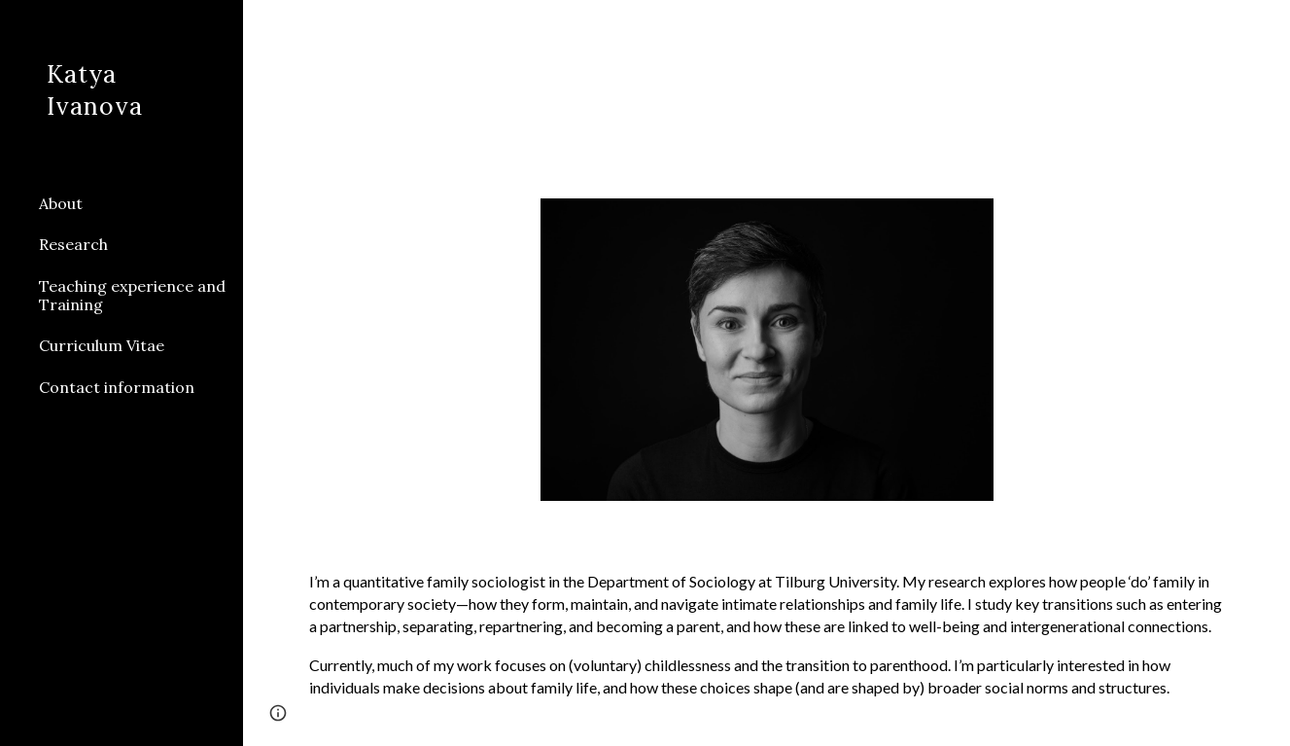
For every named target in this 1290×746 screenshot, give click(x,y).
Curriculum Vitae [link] (101, 345)
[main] (766, 635)
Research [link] (73, 244)
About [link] (61, 203)
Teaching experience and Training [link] (132, 295)
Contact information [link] (116, 387)
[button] (1266, 27)
